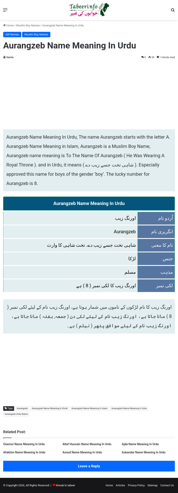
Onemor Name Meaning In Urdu (24, 444)
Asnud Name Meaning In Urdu (82, 452)
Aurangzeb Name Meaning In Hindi (50, 408)
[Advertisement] (89, 93)
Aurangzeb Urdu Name (16, 414)
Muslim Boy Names (28, 25)
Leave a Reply (89, 466)
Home (8, 25)
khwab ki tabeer (65, 485)
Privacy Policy (136, 485)
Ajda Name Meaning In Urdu (140, 444)
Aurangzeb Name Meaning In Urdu (129, 408)
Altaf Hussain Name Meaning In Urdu (87, 444)
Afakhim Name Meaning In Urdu (24, 452)
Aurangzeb (22, 408)
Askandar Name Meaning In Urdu (143, 452)
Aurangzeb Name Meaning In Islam (89, 408)
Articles (120, 485)
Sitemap (152, 485)
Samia (9, 57)
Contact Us (167, 485)
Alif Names (12, 34)
